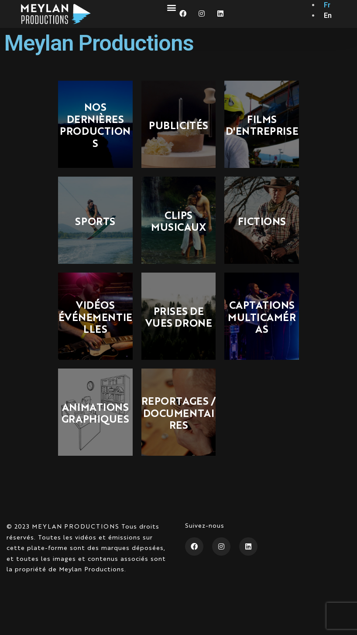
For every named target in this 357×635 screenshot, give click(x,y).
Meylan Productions (99, 43)
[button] (171, 7)
